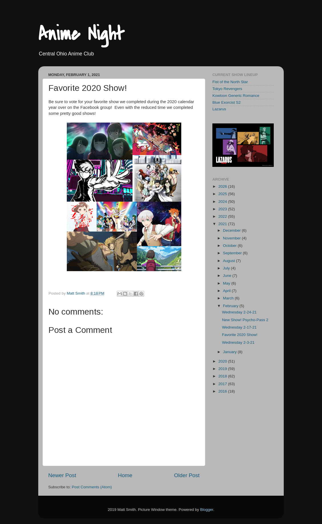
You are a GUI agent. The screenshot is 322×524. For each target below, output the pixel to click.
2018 (223, 376)
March (229, 298)
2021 (223, 224)
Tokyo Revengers (227, 89)
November (232, 238)
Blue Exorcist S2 (226, 102)
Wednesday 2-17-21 (239, 327)
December (232, 230)
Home (125, 475)
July (227, 268)
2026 (223, 186)
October (230, 245)
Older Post (187, 475)
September (233, 253)
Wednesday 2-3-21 (238, 342)
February (231, 306)
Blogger (206, 509)
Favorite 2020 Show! (239, 335)
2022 (223, 216)
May (227, 283)
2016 (223, 391)
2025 (223, 194)
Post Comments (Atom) (92, 487)
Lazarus (219, 109)
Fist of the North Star (230, 82)
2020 (223, 361)
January (230, 352)
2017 (223, 384)
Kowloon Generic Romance (235, 95)
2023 (223, 209)
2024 (223, 201)
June (227, 275)
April (227, 291)
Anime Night (81, 34)
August (229, 261)
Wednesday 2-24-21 (239, 312)
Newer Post (62, 475)
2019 (223, 369)
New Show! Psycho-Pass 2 (245, 320)
